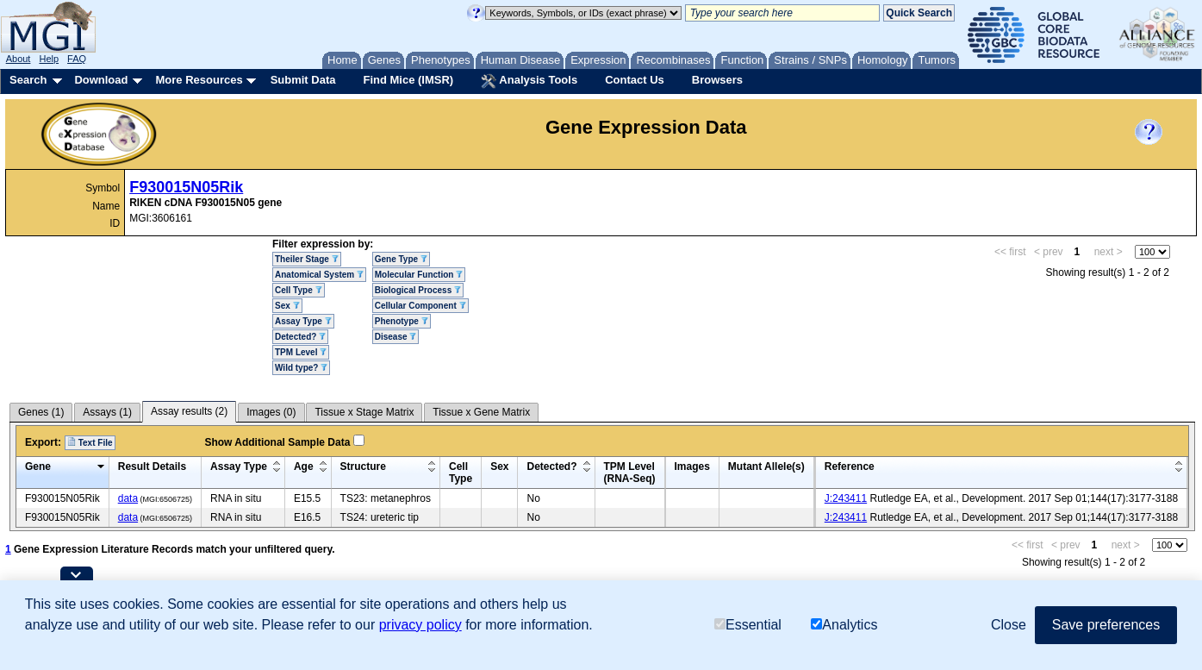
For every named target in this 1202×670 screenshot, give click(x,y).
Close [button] (1008, 624)
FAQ (76, 58)
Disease (396, 336)
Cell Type (298, 290)
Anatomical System (319, 274)
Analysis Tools (529, 81)
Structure (363, 466)
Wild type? (301, 368)
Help (49, 58)
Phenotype (401, 321)
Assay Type (303, 321)
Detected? (300, 336)
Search (28, 79)
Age (304, 466)
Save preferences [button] (1106, 624)
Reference (850, 466)
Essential (748, 624)
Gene (38, 466)
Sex (287, 305)
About (18, 58)
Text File (90, 442)
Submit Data (303, 79)
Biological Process (418, 290)
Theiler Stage (307, 259)
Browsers (717, 79)
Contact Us (634, 79)
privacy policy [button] (420, 624)
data (128, 498)
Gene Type (401, 259)
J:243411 (846, 498)
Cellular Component (420, 305)
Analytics (844, 624)
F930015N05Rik (186, 187)
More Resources (198, 79)
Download (101, 79)
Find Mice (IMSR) (408, 79)
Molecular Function (419, 274)
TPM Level (301, 352)
